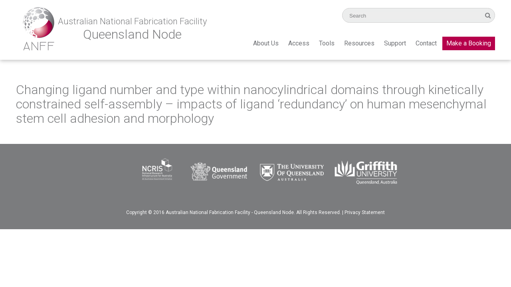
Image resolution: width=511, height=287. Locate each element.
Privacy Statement (365, 212)
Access (298, 43)
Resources (359, 43)
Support (395, 43)
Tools (327, 43)
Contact (426, 43)
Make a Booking (468, 43)
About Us (266, 43)
